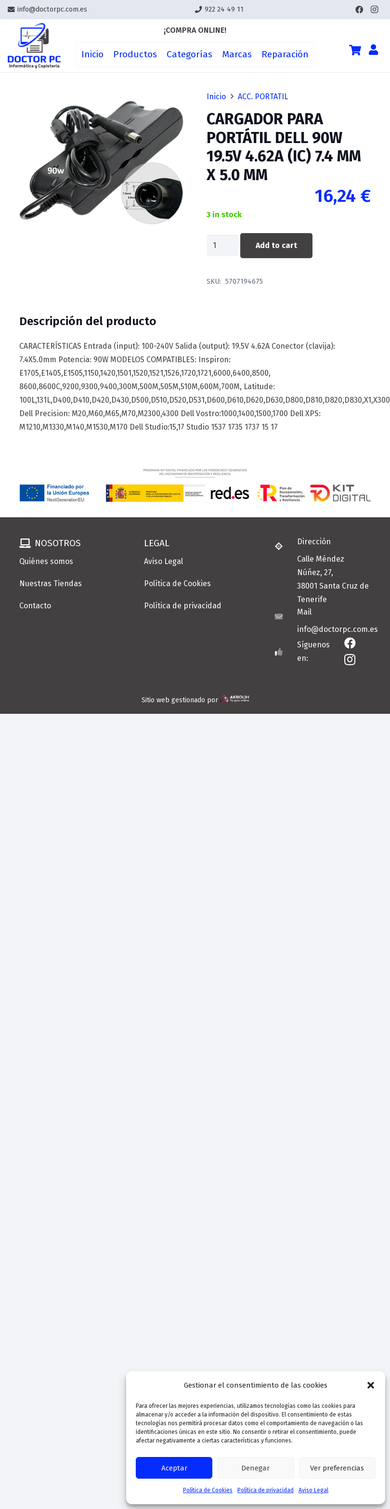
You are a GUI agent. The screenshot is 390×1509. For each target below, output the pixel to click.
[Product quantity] (222, 246)
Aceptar (174, 1468)
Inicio (216, 96)
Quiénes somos (46, 561)
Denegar (255, 1468)
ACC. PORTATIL (263, 96)
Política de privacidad (265, 1490)
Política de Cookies (208, 1490)
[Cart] (354, 50)
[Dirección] (283, 546)
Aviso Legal (313, 1490)
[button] (371, 1385)
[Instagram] (374, 9)
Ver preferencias (337, 1468)
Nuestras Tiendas (50, 583)
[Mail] (283, 616)
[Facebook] (359, 9)
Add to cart (276, 245)
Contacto (35, 605)
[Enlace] (34, 46)
